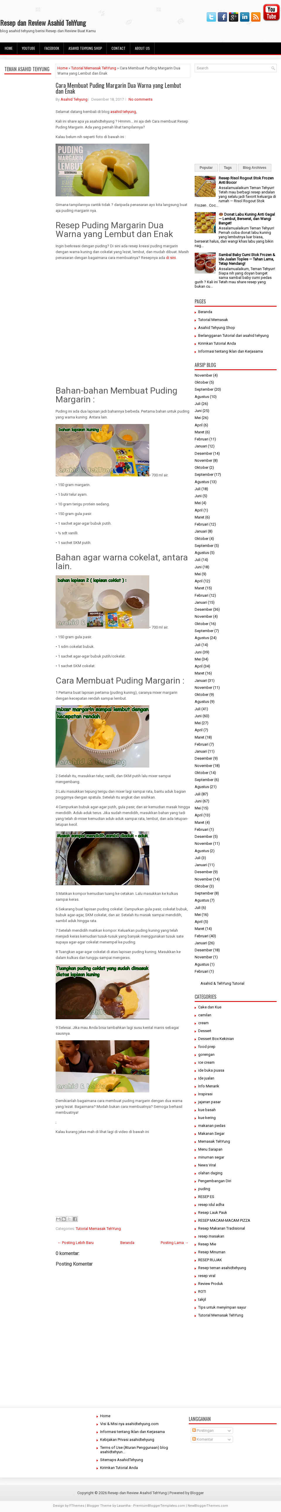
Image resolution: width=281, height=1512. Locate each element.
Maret (199, 432)
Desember (203, 453)
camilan (204, 1015)
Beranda (127, 1242)
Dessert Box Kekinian (216, 1038)
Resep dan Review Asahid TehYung (43, 22)
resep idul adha (211, 1204)
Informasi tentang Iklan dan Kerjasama (230, 351)
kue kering (207, 1117)
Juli (198, 403)
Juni (198, 411)
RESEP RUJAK (210, 1260)
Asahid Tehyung (74, 99)
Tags (228, 168)
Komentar (202, 1439)
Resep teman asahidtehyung (222, 1268)
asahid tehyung (122, 111)
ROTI (202, 1291)
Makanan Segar (211, 1133)
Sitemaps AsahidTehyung (121, 1460)
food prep (206, 1046)
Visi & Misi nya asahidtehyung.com (129, 1424)
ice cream (206, 1062)
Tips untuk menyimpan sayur (222, 1307)
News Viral (207, 1165)
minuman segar (211, 1157)
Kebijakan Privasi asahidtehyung (127, 1439)
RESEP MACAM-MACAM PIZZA (224, 1220)
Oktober (201, 382)
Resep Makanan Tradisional (221, 1228)
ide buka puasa (211, 1070)
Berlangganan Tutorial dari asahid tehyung (233, 335)
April (199, 425)
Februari (201, 439)
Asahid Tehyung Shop (85, 48)
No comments (140, 99)
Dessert (204, 1031)
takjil (202, 1299)
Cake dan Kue (209, 1007)
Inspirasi (205, 1094)
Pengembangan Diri (214, 1181)
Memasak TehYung (214, 1141)
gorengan (206, 1054)
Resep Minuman (211, 1252)
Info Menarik (208, 1086)
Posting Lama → (175, 1242)
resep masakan (211, 1236)
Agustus (202, 396)
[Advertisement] (27, 214)
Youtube (28, 48)
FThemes (76, 1506)
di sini (171, 257)
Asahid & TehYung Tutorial (222, 983)
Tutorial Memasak (213, 319)
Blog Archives (254, 168)
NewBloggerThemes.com (208, 1506)
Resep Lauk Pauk (212, 1212)
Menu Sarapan (210, 1149)
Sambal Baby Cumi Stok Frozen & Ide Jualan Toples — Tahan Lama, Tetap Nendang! (247, 259)
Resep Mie (207, 1244)
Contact (119, 48)
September (204, 389)
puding (204, 1189)
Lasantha (124, 1506)
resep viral (206, 1276)
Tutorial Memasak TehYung (93, 68)
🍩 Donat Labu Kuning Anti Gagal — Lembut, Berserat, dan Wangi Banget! (247, 218)
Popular (206, 168)
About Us (142, 48)
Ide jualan (206, 1078)
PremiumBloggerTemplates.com (159, 1506)
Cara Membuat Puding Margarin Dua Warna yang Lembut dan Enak (118, 88)
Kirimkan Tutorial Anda (217, 343)
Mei (198, 418)
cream (203, 1023)
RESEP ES (206, 1197)
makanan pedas (211, 1125)
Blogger (197, 1493)
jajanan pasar (209, 1102)
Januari (201, 446)
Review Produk (210, 1283)
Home (9, 48)
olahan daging (210, 1173)
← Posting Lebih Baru (75, 1242)
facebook (51, 48)
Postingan (203, 1430)
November (203, 375)
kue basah (207, 1110)
